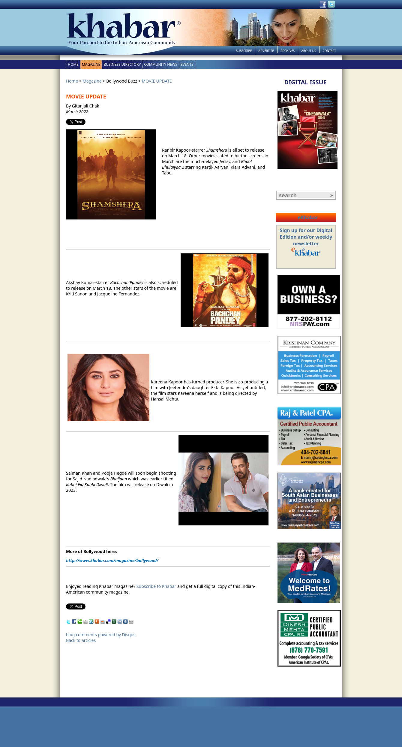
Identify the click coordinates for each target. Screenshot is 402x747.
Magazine (91, 64)
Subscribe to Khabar (156, 586)
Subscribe (244, 51)
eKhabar (308, 217)
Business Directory (122, 64)
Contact (329, 51)
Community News (160, 64)
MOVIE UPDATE (157, 81)
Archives (287, 51)
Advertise (266, 51)
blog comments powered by (100, 634)
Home (73, 64)
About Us (308, 51)
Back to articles (81, 640)
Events (187, 64)
